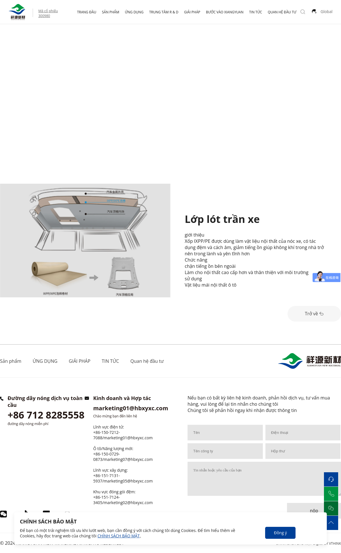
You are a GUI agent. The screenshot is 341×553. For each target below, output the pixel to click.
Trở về (314, 313)
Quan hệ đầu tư (282, 12)
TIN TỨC (255, 12)
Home (6, 36)
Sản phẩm (110, 12)
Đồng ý (280, 532)
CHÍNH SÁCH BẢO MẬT (118, 535)
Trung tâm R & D (163, 12)
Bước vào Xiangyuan (225, 12)
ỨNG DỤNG (134, 12)
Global (326, 11)
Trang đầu (86, 12)
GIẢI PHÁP (192, 12)
